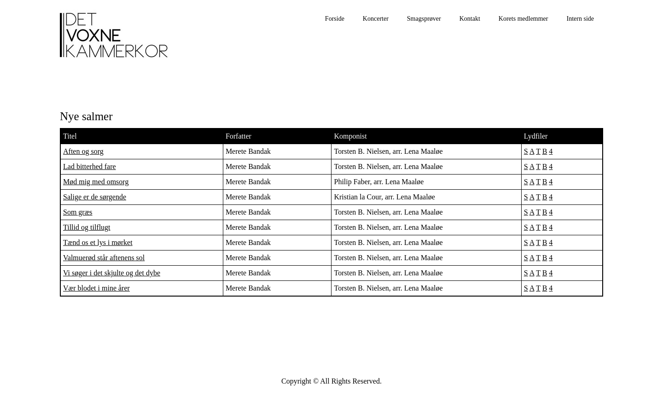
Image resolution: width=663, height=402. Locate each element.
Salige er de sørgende (94, 197)
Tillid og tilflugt (86, 227)
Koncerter (376, 18)
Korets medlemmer (523, 18)
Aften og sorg (83, 151)
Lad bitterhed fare (89, 166)
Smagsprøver (424, 18)
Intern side (580, 18)
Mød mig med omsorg (95, 182)
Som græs (78, 212)
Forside (334, 18)
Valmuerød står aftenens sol (104, 258)
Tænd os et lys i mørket (98, 242)
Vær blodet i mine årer (96, 288)
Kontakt (469, 18)
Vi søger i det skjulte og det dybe (111, 273)
